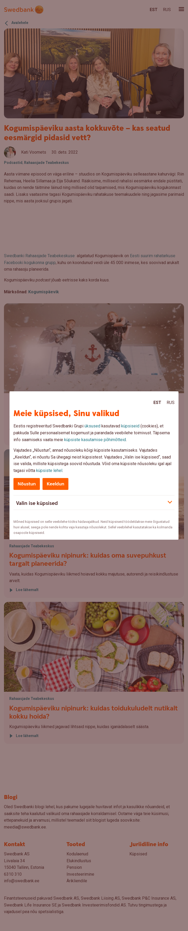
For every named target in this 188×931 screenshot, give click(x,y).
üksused (92, 425)
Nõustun (27, 484)
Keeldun (55, 484)
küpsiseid (130, 425)
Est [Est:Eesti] (157, 402)
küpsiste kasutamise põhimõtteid (95, 439)
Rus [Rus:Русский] (171, 402)
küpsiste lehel (49, 470)
